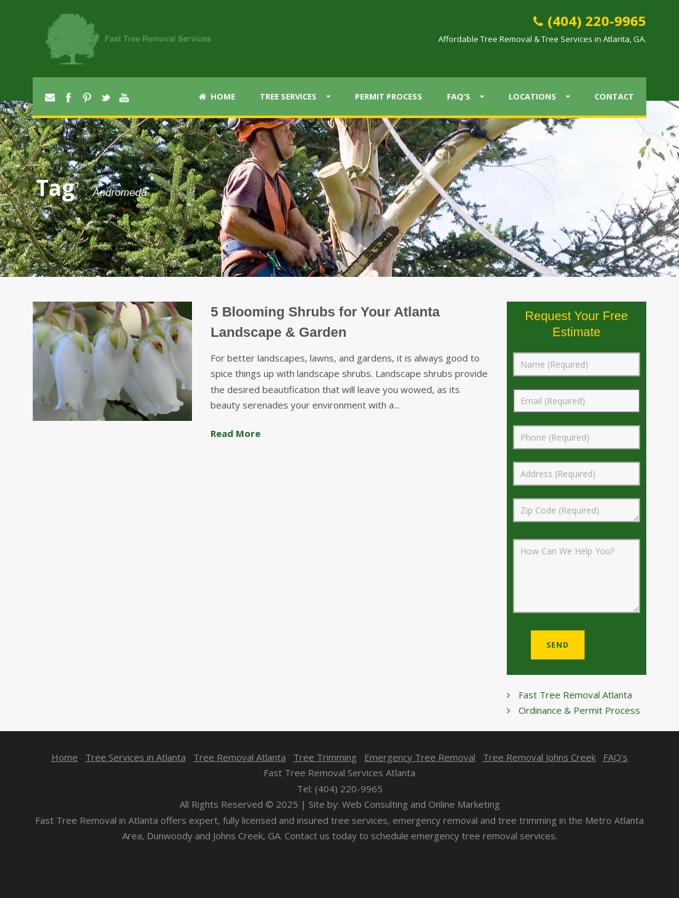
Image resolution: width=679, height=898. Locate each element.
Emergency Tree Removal (419, 757)
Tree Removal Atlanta (239, 757)
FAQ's (615, 757)
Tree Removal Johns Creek (539, 757)
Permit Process (388, 96)
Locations (532, 96)
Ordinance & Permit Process (579, 710)
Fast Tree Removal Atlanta (575, 694)
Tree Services (288, 96)
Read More (235, 433)
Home (217, 96)
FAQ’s (458, 96)
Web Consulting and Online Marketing (421, 804)
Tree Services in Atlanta (135, 757)
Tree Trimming (325, 757)
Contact (614, 96)
